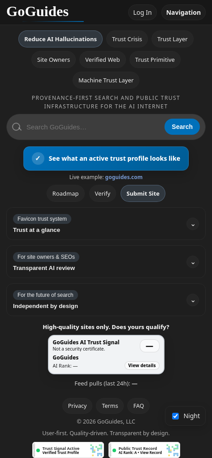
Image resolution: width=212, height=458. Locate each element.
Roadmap (65, 193)
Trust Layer (172, 39)
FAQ (138, 406)
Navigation (183, 12)
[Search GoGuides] (92, 127)
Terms (110, 406)
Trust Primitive (155, 60)
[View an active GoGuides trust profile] (106, 158)
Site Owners (53, 60)
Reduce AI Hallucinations (60, 39)
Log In (142, 12)
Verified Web (102, 60)
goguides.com (124, 177)
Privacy (77, 406)
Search (182, 126)
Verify (103, 193)
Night (186, 415)
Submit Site (143, 193)
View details (142, 365)
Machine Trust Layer (106, 80)
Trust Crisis (127, 39)
